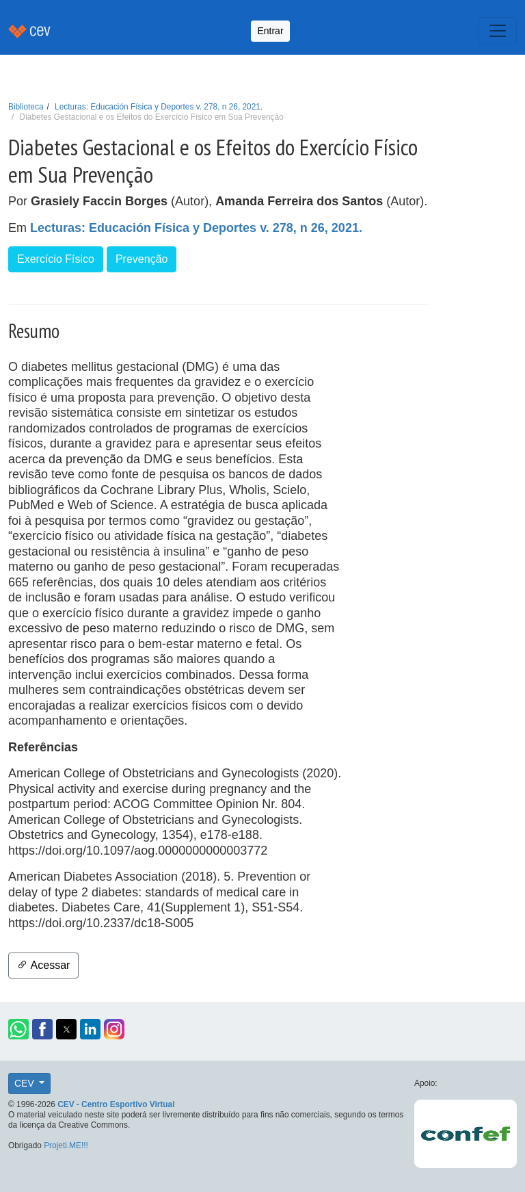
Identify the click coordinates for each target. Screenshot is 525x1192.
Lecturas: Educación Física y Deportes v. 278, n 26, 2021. (158, 107)
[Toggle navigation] (498, 30)
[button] (18, 1029)
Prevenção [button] (142, 259)
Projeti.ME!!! (66, 1145)
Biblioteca (26, 107)
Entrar (270, 30)
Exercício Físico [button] (55, 259)
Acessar (43, 965)
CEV (25, 1083)
